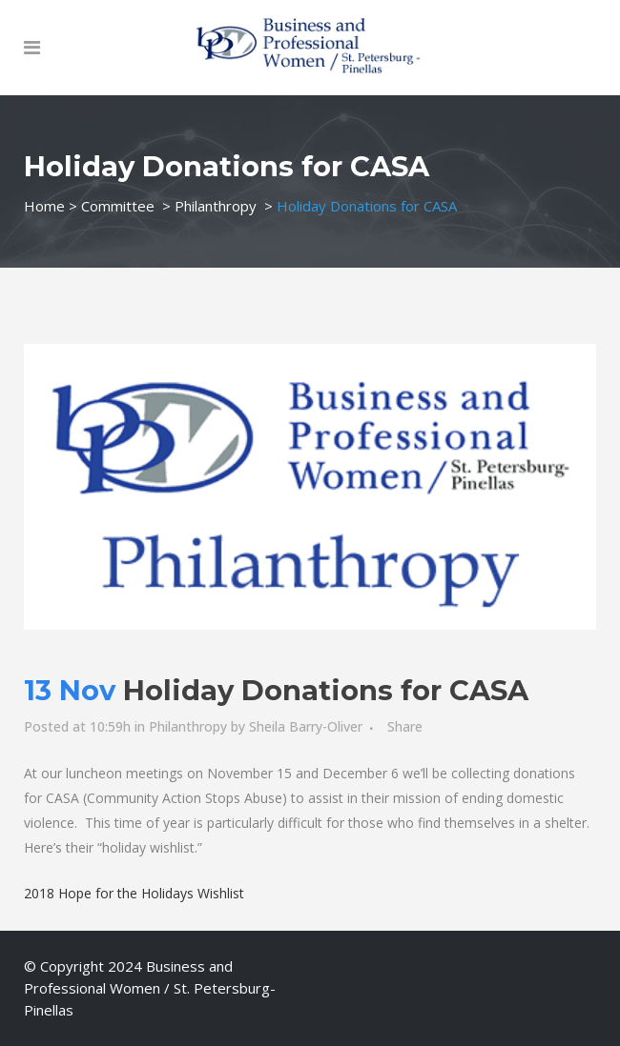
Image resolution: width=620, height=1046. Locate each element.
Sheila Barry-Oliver (305, 726)
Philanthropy (216, 205)
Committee (118, 205)
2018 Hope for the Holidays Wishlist (134, 893)
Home (44, 205)
